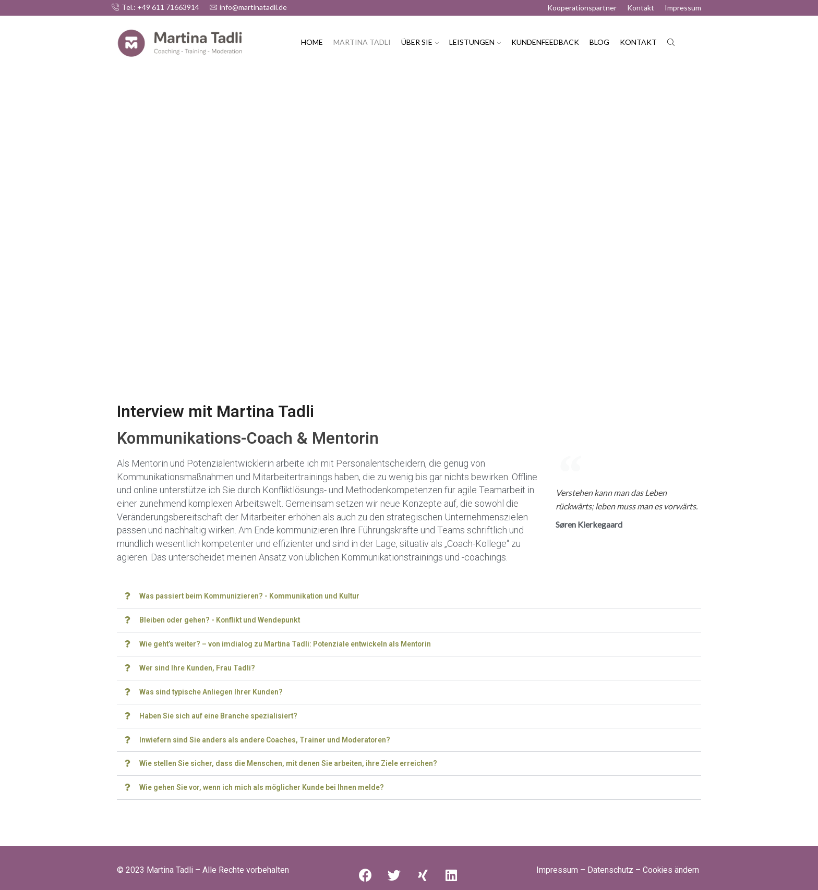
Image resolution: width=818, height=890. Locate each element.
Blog (599, 42)
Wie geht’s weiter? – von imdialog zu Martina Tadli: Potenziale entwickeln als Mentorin (287, 643)
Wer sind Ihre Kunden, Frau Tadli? (197, 666)
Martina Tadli (362, 42)
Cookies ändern (670, 866)
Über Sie (420, 42)
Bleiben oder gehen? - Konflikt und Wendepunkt (220, 619)
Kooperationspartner (582, 7)
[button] (409, 596)
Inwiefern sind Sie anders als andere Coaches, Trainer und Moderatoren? (265, 737)
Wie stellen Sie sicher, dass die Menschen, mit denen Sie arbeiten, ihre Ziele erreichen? (289, 760)
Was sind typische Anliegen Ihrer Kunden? (211, 690)
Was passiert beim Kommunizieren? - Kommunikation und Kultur (251, 596)
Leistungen (475, 42)
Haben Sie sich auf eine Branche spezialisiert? (218, 713)
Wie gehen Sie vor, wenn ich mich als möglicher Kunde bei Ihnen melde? (262, 783)
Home (312, 42)
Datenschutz (610, 866)
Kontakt (640, 7)
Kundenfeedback (545, 42)
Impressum (683, 7)
